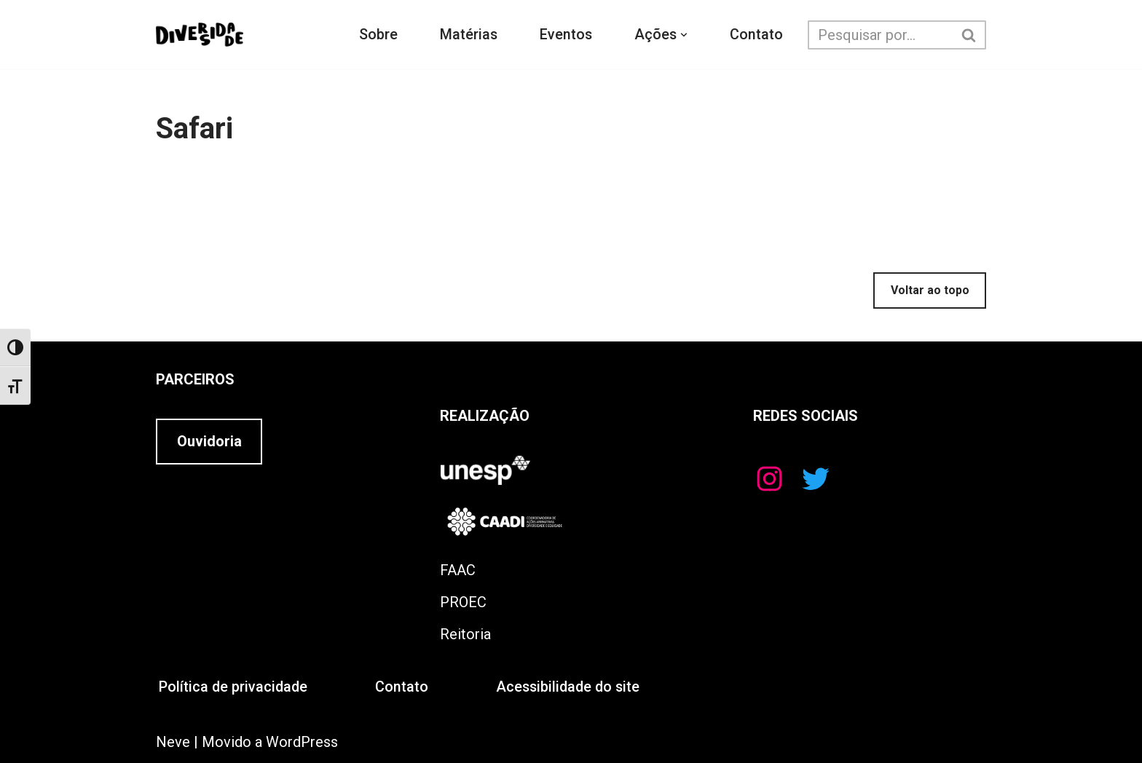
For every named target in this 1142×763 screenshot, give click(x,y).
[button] (685, 35)
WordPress (302, 742)
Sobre (377, 35)
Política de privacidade (234, 687)
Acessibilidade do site (572, 687)
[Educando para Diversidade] (199, 35)
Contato (757, 35)
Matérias (468, 35)
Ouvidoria (209, 442)
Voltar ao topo (930, 290)
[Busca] (881, 35)
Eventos (566, 35)
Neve (173, 742)
